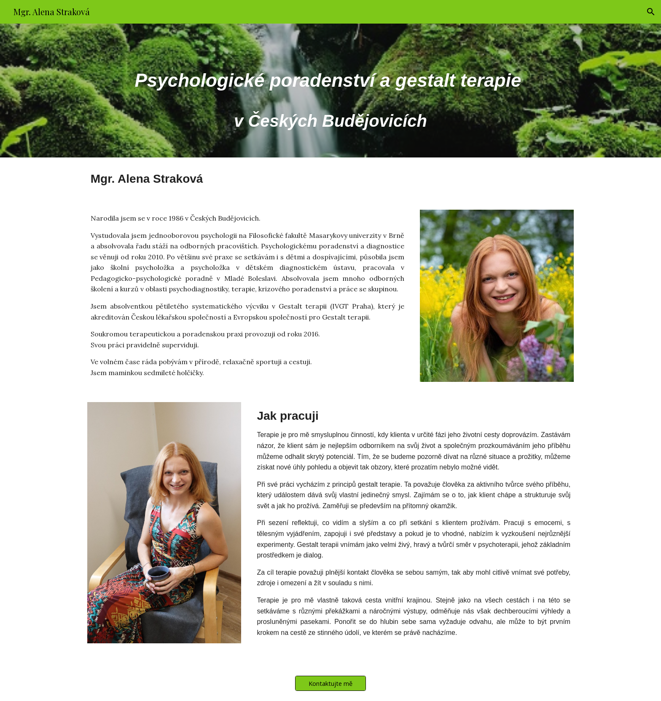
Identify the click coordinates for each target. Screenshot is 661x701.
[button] (651, 12)
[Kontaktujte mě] (330, 683)
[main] (330, 90)
